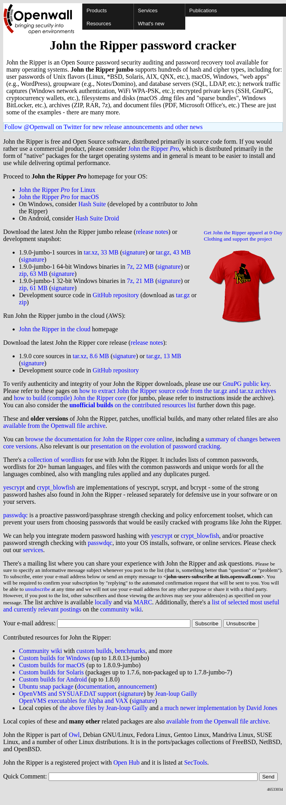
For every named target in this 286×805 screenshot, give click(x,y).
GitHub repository (116, 295)
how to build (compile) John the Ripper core (70, 398)
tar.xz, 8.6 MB (91, 356)
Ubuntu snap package (46, 686)
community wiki (120, 609)
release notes (152, 231)
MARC (143, 602)
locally (103, 602)
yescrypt (13, 487)
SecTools (195, 762)
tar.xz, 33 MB (101, 252)
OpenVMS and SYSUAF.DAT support (68, 693)
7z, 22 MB (140, 266)
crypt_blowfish (56, 487)
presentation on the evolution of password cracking (155, 446)
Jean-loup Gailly (176, 693)
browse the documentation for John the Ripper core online (98, 439)
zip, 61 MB (33, 288)
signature (133, 252)
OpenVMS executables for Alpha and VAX (73, 700)
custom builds (93, 650)
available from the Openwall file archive (54, 425)
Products (97, 10)
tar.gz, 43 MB (173, 252)
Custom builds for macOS (52, 665)
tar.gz (183, 295)
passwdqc (15, 515)
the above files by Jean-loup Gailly (104, 707)
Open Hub (126, 762)
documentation (96, 686)
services (33, 550)
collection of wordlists (56, 459)
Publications (203, 10)
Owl (74, 734)
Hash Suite (92, 204)
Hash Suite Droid (97, 218)
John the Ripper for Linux (57, 189)
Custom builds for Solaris (51, 672)
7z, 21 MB (140, 280)
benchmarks (130, 650)
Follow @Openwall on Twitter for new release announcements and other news (103, 126)
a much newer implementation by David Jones (218, 707)
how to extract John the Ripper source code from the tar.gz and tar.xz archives (177, 390)
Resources (99, 24)
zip (23, 302)
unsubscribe (37, 589)
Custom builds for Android (53, 679)
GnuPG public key (246, 383)
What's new (151, 24)
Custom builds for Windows (54, 658)
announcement (136, 686)
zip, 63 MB (33, 273)
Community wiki (40, 650)
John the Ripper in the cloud (54, 329)
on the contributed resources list (133, 405)
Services (148, 10)
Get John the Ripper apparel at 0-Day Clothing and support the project (243, 236)
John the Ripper (153, 148)
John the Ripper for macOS (59, 197)
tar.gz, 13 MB (164, 356)
